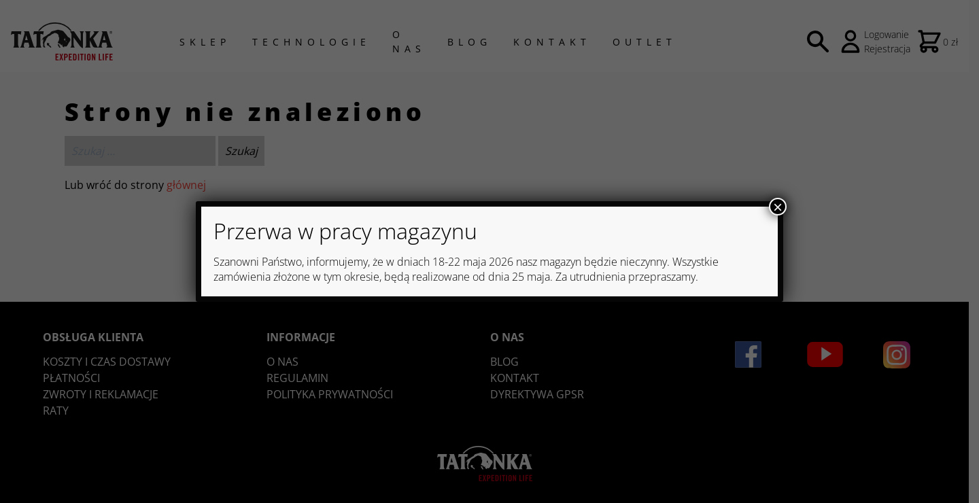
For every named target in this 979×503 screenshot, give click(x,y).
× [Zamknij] (778, 206)
